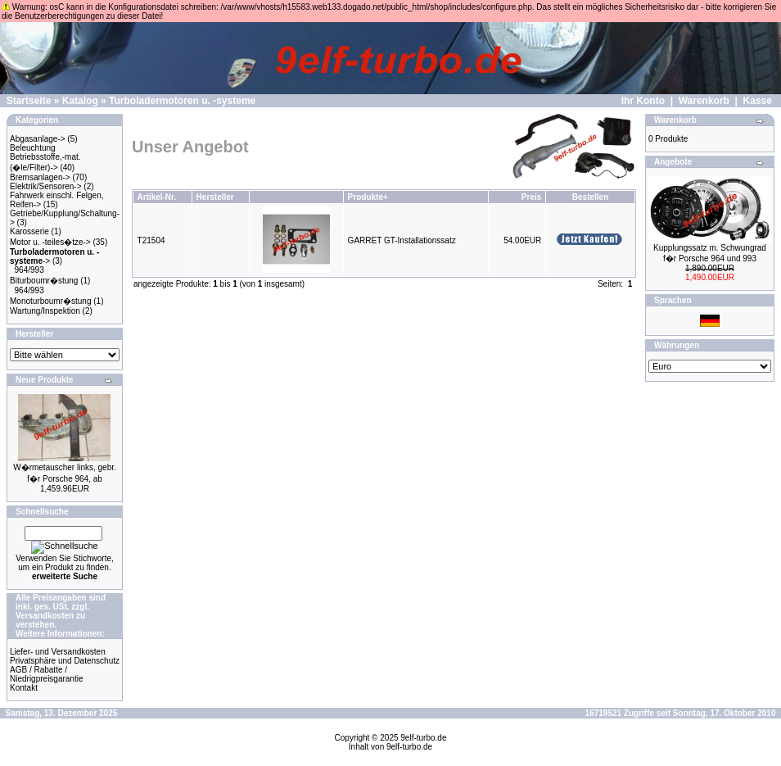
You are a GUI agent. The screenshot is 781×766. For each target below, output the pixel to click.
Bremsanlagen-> (40, 177)
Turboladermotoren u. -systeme (182, 101)
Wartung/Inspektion (45, 310)
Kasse (757, 101)
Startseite (29, 101)
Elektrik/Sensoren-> (46, 186)
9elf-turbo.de (423, 737)
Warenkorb (704, 101)
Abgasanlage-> (37, 138)
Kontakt (24, 687)
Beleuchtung (33, 147)
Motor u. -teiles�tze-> (50, 242)
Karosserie (29, 231)
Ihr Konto (643, 101)
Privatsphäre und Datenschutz (65, 660)
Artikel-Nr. (156, 197)
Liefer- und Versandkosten (58, 651)
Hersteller (215, 197)
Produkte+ (368, 197)
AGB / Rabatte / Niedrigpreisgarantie (47, 674)
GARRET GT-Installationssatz (402, 240)
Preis (531, 197)
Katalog (80, 101)
